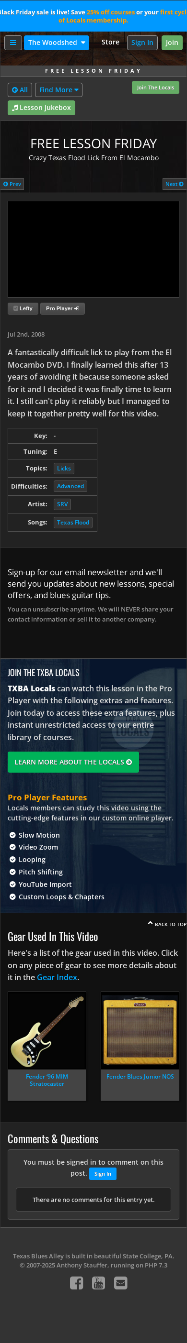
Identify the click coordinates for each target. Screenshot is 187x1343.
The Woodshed (53, 42)
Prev (12, 183)
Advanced (70, 486)
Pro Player (62, 308)
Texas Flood (73, 522)
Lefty (23, 308)
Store (110, 41)
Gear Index (57, 977)
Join (172, 42)
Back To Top (171, 924)
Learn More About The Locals (73, 761)
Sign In (142, 42)
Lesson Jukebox (41, 108)
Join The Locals (155, 87)
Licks (64, 468)
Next (174, 183)
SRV (62, 504)
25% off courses (111, 12)
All (20, 90)
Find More (55, 89)
